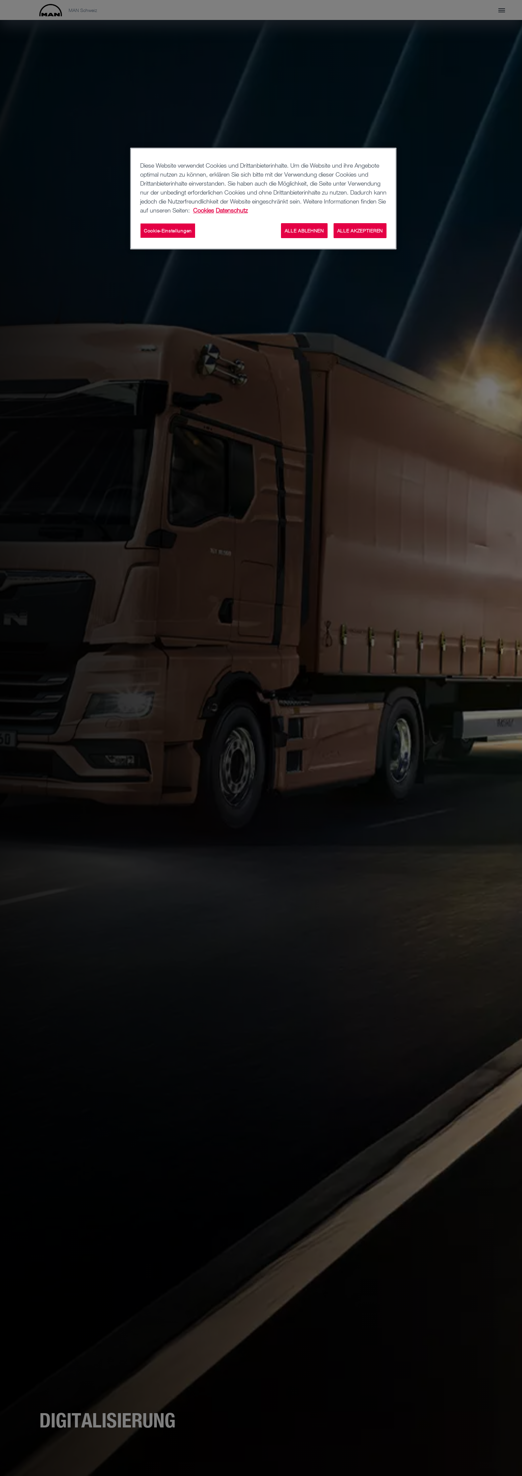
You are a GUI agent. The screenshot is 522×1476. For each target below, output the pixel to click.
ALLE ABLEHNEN (304, 230)
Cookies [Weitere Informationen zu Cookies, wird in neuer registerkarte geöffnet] (203, 210)
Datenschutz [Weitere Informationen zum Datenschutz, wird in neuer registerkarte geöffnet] (232, 210)
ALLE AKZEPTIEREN (360, 230)
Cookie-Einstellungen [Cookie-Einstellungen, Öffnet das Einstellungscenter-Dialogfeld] (168, 230)
